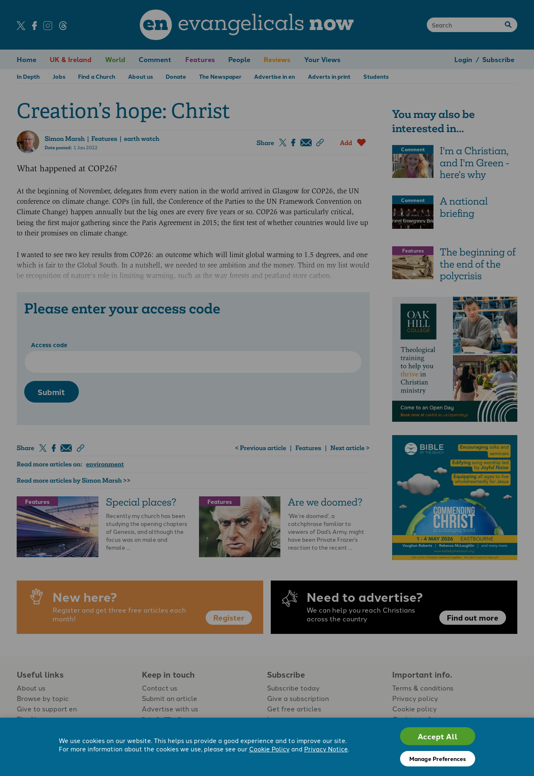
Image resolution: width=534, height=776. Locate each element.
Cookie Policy (269, 748)
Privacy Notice (326, 748)
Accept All (438, 736)
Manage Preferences (437, 758)
